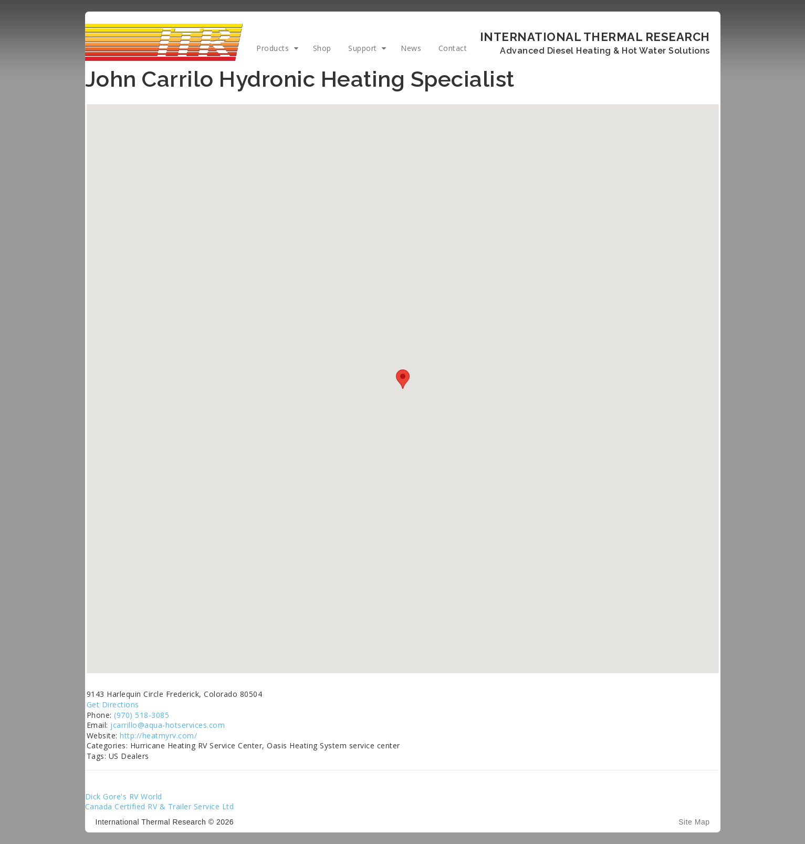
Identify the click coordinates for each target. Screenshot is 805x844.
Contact (452, 48)
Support (362, 48)
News (411, 48)
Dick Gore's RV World (123, 796)
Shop (322, 48)
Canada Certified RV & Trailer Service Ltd (159, 806)
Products (272, 48)
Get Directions (113, 704)
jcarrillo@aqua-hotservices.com (167, 725)
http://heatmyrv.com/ (158, 735)
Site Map (693, 822)
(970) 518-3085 (141, 715)
